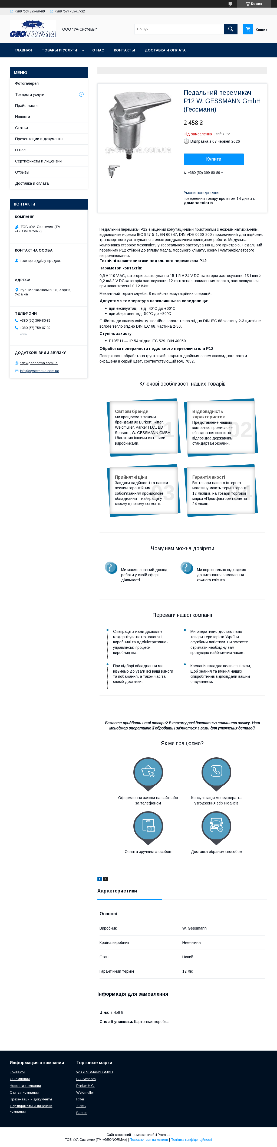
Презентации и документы (39, 139)
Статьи (21, 128)
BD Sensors (86, 1079)
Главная (23, 50)
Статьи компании (24, 1092)
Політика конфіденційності (191, 1140)
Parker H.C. (85, 1086)
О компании (20, 1079)
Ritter (80, 1099)
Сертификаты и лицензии (38, 161)
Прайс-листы (26, 105)
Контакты (124, 50)
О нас (98, 50)
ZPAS (81, 1106)
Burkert (81, 1113)
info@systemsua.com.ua (39, 371)
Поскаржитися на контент (149, 1140)
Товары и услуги (59, 50)
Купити (214, 159)
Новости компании (25, 1086)
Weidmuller (85, 1092)
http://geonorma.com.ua (39, 363)
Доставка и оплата (165, 50)
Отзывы (22, 172)
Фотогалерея (27, 83)
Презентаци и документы (31, 1099)
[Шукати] (231, 29)
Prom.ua (164, 1135)
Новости (22, 117)
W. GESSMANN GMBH (94, 1072)
